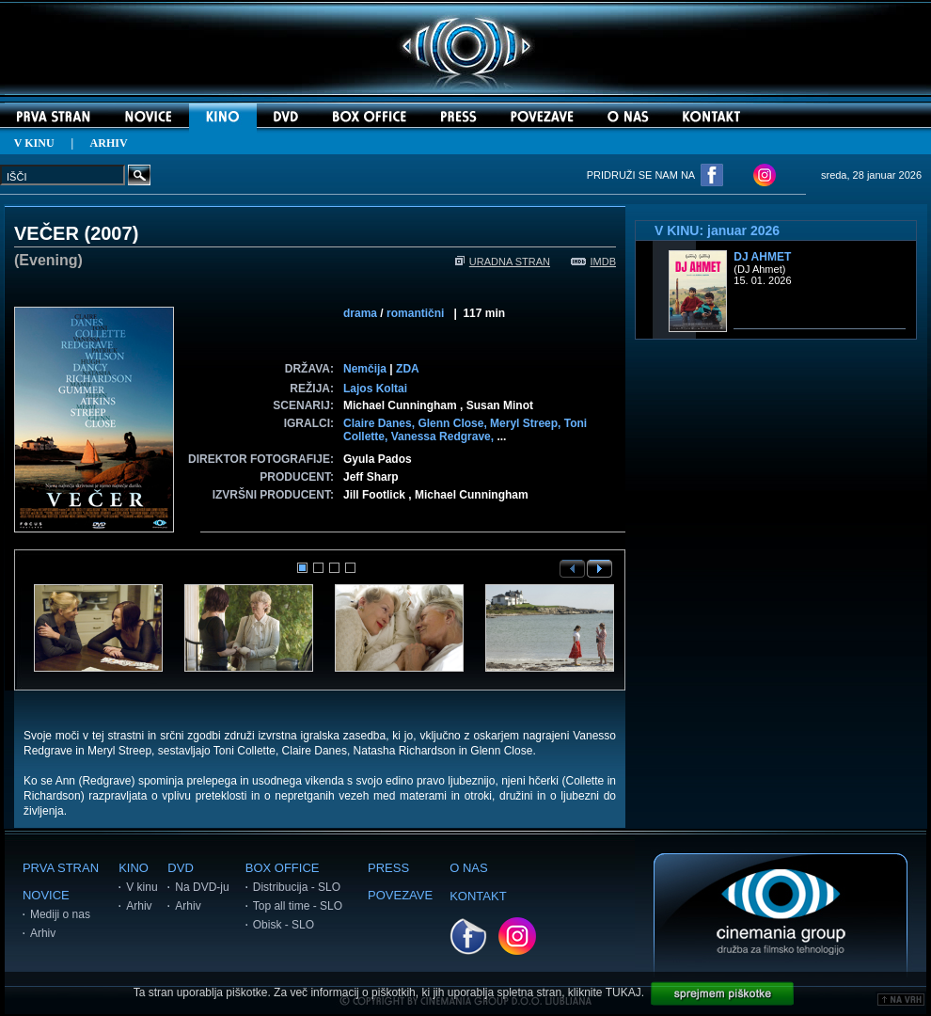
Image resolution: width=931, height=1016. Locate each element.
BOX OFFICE (282, 868)
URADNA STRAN (502, 261)
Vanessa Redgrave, (444, 436)
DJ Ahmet (762, 256)
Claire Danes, (380, 423)
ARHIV (109, 143)
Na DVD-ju (202, 887)
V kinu (141, 887)
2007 (111, 233)
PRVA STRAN (61, 868)
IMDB (594, 261)
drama (360, 313)
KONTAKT (478, 896)
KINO (133, 868)
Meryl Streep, (527, 423)
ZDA (407, 368)
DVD (180, 868)
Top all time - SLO (297, 906)
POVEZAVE (400, 895)
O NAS (468, 868)
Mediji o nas (60, 914)
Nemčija (365, 368)
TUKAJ (623, 992)
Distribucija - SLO (296, 887)
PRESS (388, 868)
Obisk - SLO (283, 924)
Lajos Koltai (375, 388)
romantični (415, 313)
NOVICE (46, 895)
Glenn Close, (454, 423)
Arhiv (42, 933)
